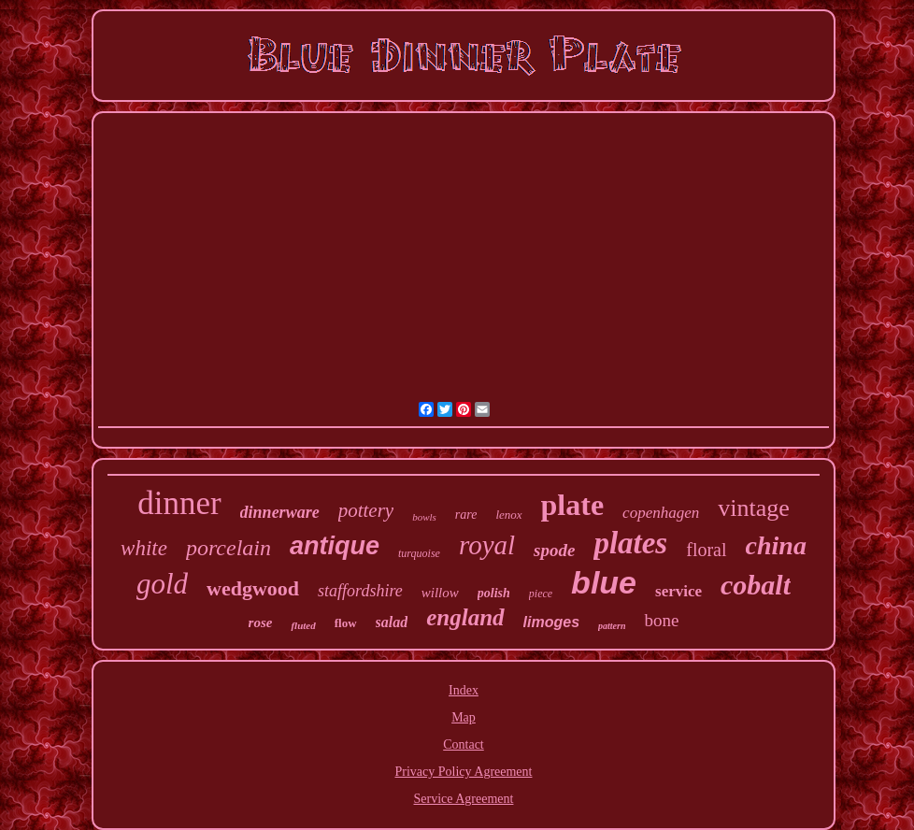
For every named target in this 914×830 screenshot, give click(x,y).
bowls (424, 516)
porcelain (228, 548)
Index (463, 690)
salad (392, 622)
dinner (179, 503)
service (678, 591)
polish (494, 593)
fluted (303, 625)
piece (540, 593)
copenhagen (660, 513)
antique (334, 546)
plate (573, 505)
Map (463, 717)
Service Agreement (464, 799)
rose (261, 622)
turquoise (419, 553)
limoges (551, 622)
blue (603, 582)
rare (466, 515)
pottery (365, 510)
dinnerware (280, 512)
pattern (611, 626)
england (465, 617)
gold (162, 583)
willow (440, 592)
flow (346, 623)
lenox (508, 515)
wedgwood (253, 588)
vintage (754, 508)
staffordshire (360, 590)
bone (661, 620)
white (144, 548)
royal (487, 545)
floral (706, 549)
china (776, 545)
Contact (463, 744)
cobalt (756, 584)
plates (630, 543)
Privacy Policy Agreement (464, 772)
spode (554, 550)
